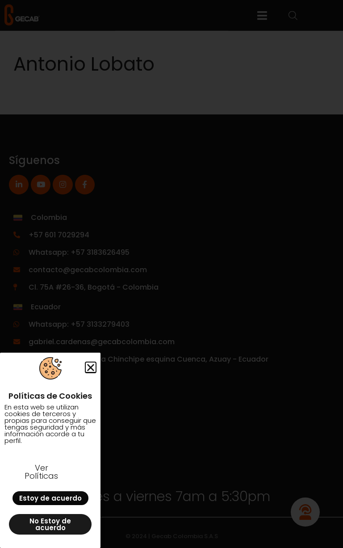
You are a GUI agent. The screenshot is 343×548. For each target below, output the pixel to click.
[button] (91, 367)
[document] (171, 274)
